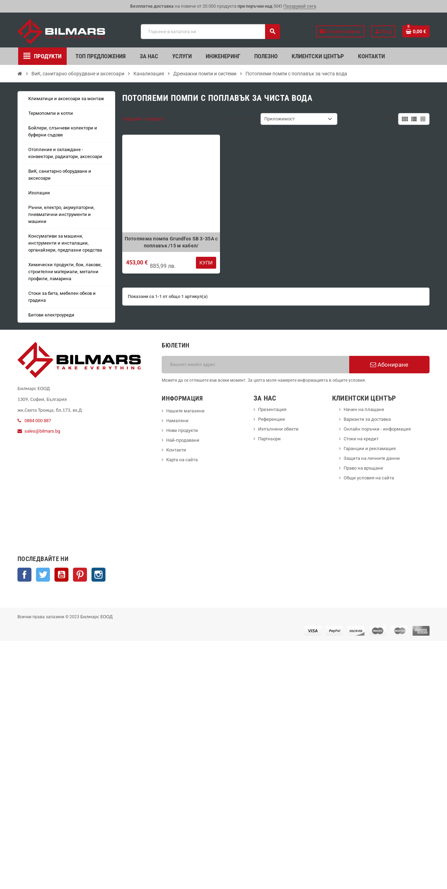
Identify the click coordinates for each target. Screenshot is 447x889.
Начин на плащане (364, 409)
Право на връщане (363, 468)
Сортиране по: (242, 118)
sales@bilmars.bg (42, 431)
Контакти (176, 450)
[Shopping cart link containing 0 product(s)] (416, 31)
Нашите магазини (185, 410)
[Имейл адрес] (255, 364)
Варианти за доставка (367, 419)
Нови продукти (182, 430)
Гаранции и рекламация (370, 448)
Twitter (43, 575)
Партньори (269, 438)
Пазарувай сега (299, 6)
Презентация (272, 409)
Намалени (177, 420)
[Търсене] (210, 31)
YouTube (61, 575)
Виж (390, 118)
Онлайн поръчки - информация (377, 429)
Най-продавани (182, 440)
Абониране (389, 364)
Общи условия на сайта (369, 477)
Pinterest (80, 575)
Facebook (24, 575)
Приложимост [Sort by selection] (279, 118)
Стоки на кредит (361, 438)
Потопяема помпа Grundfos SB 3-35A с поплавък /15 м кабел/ (171, 242)
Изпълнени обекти (278, 429)
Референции (271, 419)
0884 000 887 (37, 420)
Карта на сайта (182, 459)
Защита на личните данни (372, 458)
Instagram (98, 575)
